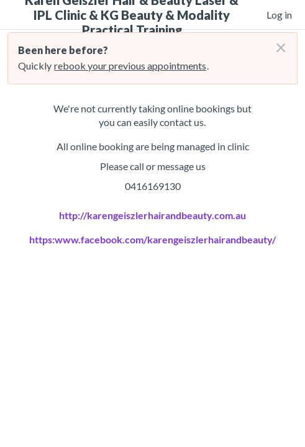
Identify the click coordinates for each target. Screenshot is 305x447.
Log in (279, 14)
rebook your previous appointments (130, 65)
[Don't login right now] (277, 43)
